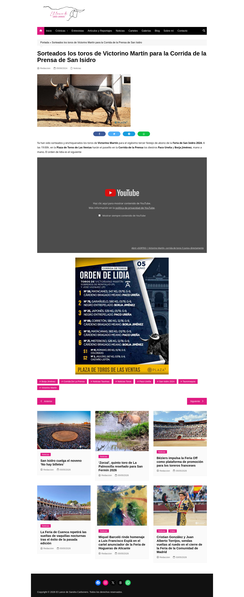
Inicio (49, 30)
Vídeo (172, 531)
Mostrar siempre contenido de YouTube (124, 215)
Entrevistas (78, 30)
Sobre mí (169, 30)
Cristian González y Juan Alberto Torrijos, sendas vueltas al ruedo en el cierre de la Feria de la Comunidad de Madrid (179, 544)
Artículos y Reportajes (100, 30)
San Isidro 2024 (166, 381)
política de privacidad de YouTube (135, 208)
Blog (157, 30)
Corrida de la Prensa (73, 381)
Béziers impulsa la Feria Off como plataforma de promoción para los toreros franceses (180, 461)
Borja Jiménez (48, 381)
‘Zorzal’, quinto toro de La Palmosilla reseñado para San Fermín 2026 (121, 466)
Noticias (120, 30)
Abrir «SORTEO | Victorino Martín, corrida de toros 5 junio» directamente (167, 248)
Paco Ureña (145, 381)
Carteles (133, 30)
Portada (44, 42)
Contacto (182, 30)
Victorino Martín (49, 387)
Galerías (146, 30)
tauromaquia (189, 381)
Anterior (46, 401)
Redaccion (43, 68)
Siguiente (197, 401)
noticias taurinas (101, 381)
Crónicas (60, 30)
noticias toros (124, 381)
